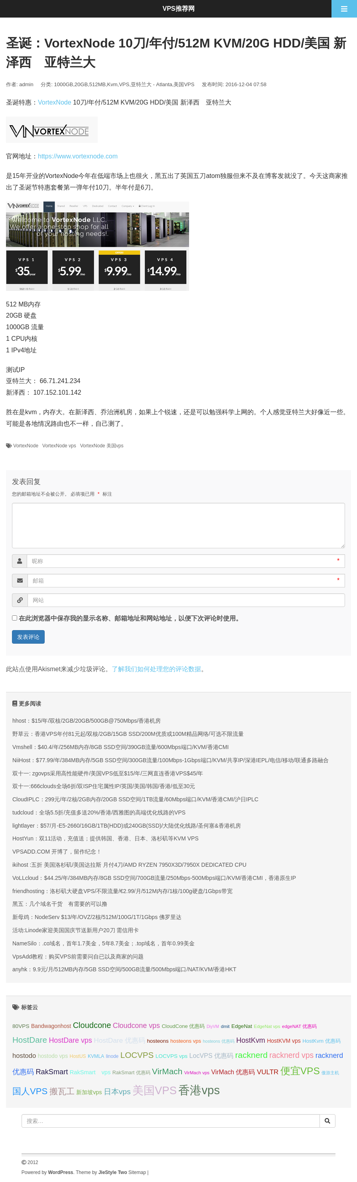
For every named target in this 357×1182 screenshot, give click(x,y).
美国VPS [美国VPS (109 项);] (154, 1090)
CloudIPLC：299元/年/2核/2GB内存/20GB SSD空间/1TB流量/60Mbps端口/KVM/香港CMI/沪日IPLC (135, 799)
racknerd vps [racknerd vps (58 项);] (291, 1055)
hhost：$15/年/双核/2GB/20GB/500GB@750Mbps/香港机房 (86, 721)
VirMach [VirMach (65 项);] (167, 1071)
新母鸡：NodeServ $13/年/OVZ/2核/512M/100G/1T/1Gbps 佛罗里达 (96, 917)
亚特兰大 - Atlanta (151, 84)
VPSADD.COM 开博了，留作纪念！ (57, 851)
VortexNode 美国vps (102, 446)
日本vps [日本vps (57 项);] (117, 1091)
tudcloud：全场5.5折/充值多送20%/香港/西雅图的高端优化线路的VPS (98, 812)
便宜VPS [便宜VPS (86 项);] (300, 1070)
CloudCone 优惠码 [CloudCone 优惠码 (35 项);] (183, 1026)
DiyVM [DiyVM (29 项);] (213, 1026)
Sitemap (137, 1172)
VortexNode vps (59, 446)
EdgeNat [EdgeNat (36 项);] (241, 1026)
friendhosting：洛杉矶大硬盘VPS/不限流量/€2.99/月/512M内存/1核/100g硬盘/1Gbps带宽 (122, 891)
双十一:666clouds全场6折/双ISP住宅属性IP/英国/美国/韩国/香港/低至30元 (103, 786)
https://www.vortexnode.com (78, 156)
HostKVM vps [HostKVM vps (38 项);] (284, 1041)
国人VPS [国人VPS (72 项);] (29, 1091)
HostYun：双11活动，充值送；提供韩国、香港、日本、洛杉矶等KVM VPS (105, 838)
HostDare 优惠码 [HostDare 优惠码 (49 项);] (119, 1040)
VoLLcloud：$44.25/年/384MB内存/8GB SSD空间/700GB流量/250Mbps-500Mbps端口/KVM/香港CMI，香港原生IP (154, 878)
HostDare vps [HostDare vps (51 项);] (70, 1040)
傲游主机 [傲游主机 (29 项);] (330, 1072)
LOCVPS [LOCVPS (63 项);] (137, 1054)
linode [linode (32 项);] (112, 1056)
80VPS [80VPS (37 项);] (21, 1026)
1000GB (63, 84)
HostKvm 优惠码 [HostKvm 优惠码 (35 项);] (321, 1041)
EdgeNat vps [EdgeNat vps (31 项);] (267, 1026)
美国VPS (184, 84)
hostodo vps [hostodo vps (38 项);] (53, 1056)
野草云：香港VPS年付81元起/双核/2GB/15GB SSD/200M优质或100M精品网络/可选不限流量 (128, 734)
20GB (81, 84)
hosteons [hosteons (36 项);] (157, 1041)
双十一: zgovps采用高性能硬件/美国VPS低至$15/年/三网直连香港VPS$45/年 (107, 773)
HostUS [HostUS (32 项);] (78, 1056)
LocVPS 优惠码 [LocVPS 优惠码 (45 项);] (211, 1055)
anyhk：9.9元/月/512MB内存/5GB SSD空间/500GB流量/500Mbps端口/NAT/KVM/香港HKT (124, 969)
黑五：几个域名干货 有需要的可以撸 (59, 904)
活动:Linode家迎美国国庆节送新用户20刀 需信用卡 (75, 930)
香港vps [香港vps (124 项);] (199, 1090)
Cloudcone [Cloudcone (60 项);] (92, 1025)
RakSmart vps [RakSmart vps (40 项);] (90, 1072)
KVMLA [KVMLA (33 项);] (96, 1056)
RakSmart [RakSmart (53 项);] (52, 1072)
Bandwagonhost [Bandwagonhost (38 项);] (51, 1026)
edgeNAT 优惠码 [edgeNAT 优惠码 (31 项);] (299, 1026)
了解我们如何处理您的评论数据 (156, 669)
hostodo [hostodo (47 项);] (24, 1055)
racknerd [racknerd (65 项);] (251, 1054)
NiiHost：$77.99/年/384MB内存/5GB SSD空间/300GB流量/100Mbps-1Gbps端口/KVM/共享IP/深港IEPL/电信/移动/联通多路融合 (170, 760)
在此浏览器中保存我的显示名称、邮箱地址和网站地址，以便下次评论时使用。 (130, 618)
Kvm (112, 84)
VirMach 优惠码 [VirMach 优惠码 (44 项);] (233, 1072)
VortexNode (54, 102)
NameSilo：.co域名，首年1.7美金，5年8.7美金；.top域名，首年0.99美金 (103, 943)
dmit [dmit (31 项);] (225, 1026)
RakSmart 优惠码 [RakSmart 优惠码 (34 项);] (131, 1072)
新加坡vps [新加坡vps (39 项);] (89, 1092)
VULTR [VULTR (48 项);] (267, 1072)
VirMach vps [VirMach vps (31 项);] (196, 1072)
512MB (97, 84)
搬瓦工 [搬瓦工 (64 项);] (62, 1091)
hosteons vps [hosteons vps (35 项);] (185, 1041)
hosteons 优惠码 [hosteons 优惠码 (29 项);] (219, 1041)
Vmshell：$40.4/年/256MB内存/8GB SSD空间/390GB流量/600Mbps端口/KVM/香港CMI (120, 747)
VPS (124, 84)
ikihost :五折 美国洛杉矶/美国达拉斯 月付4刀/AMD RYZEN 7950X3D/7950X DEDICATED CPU (129, 865)
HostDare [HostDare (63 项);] (29, 1039)
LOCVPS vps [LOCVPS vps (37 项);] (171, 1056)
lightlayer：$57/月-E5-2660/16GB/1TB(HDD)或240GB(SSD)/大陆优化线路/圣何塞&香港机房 (126, 825)
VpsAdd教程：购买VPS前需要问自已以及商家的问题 (78, 956)
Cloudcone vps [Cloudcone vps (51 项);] (136, 1026)
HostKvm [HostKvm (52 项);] (250, 1040)
